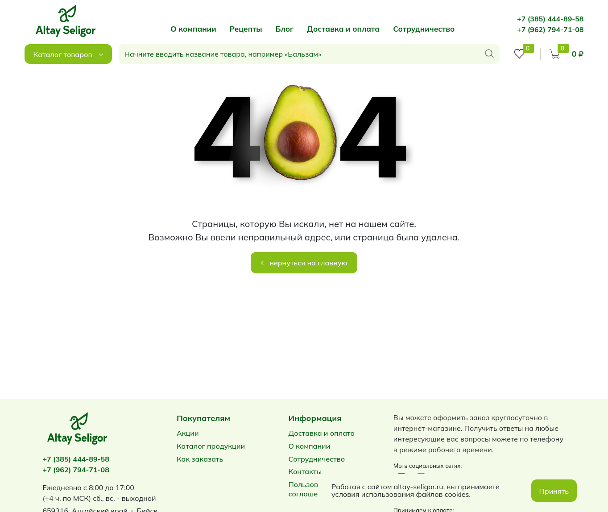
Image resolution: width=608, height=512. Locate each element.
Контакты (305, 471)
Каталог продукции (211, 446)
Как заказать (200, 458)
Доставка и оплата (343, 28)
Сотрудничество (424, 28)
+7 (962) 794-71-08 (550, 29)
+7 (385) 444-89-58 (550, 18)
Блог (285, 28)
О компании (193, 28)
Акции (188, 433)
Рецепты (246, 28)
